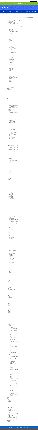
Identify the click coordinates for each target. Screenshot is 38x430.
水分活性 (9, 303)
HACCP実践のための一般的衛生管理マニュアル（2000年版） (13, 151)
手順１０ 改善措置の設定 (12, 137)
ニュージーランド (10, 407)
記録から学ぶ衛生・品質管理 (11, 109)
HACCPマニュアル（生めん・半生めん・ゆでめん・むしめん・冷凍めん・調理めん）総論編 (14, 359)
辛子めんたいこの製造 (11, 39)
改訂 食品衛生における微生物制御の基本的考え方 (13, 235)
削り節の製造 (10, 40)
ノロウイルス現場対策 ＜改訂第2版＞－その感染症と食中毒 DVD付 (13, 258)
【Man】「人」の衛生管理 (12, 121)
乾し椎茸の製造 (11, 71)
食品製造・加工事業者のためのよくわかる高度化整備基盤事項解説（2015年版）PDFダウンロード (13, 148)
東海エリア (10, 170)
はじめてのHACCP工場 (11, 238)
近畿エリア (10, 172)
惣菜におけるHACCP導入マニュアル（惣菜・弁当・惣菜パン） (14, 377)
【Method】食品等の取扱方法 (12, 122)
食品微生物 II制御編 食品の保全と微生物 (13, 233)
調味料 (10, 325)
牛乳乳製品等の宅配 (11, 87)
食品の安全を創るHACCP (12, 229)
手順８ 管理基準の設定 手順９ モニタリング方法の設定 (13, 136)
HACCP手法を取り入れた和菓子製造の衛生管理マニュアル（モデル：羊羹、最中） (14, 369)
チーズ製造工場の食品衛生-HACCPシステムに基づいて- (14, 348)
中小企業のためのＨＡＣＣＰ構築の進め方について (13, 414)
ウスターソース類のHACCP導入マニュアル (14, 332)
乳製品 (10, 345)
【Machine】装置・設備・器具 (12, 119)
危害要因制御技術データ (12, 198)
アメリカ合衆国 (10, 400)
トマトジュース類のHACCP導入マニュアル (14, 392)
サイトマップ (24, 427)
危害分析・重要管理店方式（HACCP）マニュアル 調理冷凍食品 (14, 384)
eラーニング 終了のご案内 (10, 90)
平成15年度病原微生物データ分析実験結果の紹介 (13, 220)
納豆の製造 (10, 63)
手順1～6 (10, 411)
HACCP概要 (9, 110)
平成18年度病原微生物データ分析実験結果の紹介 (13, 225)
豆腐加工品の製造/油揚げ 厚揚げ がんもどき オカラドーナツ (13, 61)
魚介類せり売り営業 (11, 76)
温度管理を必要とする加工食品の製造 (13, 77)
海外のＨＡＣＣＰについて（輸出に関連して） (13, 419)
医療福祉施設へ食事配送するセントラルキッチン (13, 79)
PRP (8, 281)
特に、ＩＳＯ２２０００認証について (13, 416)
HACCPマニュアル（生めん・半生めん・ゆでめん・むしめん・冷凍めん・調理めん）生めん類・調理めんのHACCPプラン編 (14, 356)
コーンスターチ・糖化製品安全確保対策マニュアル (14, 390)
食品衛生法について (11, 158)
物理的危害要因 (11, 194)
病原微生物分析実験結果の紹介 (11, 218)
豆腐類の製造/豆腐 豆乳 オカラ (12, 59)
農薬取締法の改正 (13, 192)
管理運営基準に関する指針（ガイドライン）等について (13, 269)
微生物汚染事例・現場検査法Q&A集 (13, 262)
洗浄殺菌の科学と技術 (11, 255)
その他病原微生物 (10, 297)
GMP (9, 279)
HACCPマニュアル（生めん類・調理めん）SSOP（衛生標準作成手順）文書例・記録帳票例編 (14, 362)
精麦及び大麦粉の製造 (11, 47)
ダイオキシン (9, 310)
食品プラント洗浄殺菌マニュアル (13, 256)
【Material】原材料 (11, 120)
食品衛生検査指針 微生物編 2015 (13, 259)
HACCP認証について (10, 415)
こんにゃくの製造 (11, 68)
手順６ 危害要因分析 (11, 133)
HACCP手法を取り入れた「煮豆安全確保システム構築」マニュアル (14, 378)
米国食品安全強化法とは (12, 266)
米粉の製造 (10, 46)
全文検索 (8, 397)
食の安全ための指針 (11, 427)
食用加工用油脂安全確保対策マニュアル (14, 388)
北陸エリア (10, 171)
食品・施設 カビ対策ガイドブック (13, 253)
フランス (9, 402)
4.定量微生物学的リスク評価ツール (13, 216)
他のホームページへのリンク (10, 420)
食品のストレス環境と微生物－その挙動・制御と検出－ (13, 250)
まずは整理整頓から (11, 113)
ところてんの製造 (11, 69)
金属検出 (9, 290)
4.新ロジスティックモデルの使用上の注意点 (13, 205)
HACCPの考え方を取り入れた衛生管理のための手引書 (13, 33)
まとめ (10, 217)
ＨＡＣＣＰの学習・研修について (12, 417)
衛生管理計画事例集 (10, 21)
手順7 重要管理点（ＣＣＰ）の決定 (13, 134)
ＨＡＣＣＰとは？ (10, 409)
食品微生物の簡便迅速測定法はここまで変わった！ (13, 261)
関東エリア (10, 169)
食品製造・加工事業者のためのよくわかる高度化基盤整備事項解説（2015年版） (13, 145)
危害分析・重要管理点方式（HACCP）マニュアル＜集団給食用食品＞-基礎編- (14, 381)
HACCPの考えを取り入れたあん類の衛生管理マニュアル (14, 371)
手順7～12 (10, 412)
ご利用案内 (8, 421)
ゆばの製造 (10, 58)
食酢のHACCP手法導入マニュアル (14, 344)
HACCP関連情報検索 (10, 196)
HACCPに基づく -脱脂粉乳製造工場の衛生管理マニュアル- (14, 346)
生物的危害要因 (11, 193)
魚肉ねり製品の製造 (11, 38)
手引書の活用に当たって (10, 88)
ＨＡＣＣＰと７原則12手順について (12, 410)
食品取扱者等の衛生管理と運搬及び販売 (13, 105)
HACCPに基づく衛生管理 (12, 106)
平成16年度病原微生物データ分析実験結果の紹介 (13, 221)
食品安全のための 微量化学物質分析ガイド (13, 245)
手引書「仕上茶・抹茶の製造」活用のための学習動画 (13, 23)
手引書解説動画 (9, 89)
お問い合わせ (28, 427)
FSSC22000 (9, 178)
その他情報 (9, 272)
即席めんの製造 (11, 57)
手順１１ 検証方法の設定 (12, 138)
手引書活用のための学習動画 (11, 22)
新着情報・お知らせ (21, 20)
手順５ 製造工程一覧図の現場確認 (13, 132)
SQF (8, 180)
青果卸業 (10, 80)
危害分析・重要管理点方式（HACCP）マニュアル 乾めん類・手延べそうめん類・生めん (14, 364)
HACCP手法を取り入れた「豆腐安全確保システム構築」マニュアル (14, 394)
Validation (9, 287)
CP (8, 282)
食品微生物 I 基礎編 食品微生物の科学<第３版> (13, 232)
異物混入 (11, 195)
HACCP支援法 (10, 159)
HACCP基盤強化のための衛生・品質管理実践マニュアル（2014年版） (13, 149)
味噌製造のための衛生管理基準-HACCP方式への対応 (13, 328)
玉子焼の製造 (10, 62)
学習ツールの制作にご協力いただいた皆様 (13, 108)
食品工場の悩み (11, 111)
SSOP (9, 280)
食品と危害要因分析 (11, 197)
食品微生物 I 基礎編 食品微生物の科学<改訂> (13, 271)
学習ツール (8, 98)
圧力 (8, 304)
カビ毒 (10, 185)
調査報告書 (10, 323)
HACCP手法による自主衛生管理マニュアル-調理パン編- (14, 374)
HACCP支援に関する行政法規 (13, 160)
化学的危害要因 (11, 184)
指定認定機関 (11, 161)
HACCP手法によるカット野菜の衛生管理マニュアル (14, 385)
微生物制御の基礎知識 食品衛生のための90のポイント (13, 242)
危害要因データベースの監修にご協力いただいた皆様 (13, 209)
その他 (10, 387)
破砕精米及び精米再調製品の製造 (13, 48)
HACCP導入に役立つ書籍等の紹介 (12, 228)
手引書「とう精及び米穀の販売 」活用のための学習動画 (13, 27)
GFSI (9, 179)
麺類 (9, 354)
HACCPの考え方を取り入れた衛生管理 (11, 20)
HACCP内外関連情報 (11, 199)
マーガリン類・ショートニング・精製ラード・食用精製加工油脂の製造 (13, 52)
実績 (10, 162)
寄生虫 (9, 295)
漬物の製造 (10, 41)
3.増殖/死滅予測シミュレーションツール (13, 215)
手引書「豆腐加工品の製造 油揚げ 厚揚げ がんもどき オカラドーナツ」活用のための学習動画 (13, 30)
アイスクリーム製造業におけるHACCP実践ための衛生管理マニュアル (14, 352)
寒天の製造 (10, 70)
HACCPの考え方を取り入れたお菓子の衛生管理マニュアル (14, 367)
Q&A (7, 408)
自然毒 (9, 313)
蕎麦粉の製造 (10, 49)
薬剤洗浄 (9, 305)
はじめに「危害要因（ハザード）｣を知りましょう (13, 101)
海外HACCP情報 (9, 398)
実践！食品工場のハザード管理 (12, 239)
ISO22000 (9, 177)
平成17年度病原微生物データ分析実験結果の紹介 (13, 223)
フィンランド (9, 401)
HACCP (9, 274)
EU (8, 399)
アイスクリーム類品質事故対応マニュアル (14, 350)
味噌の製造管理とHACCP (13, 327)
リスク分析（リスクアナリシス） (12, 289)
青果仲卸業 (10, 81)
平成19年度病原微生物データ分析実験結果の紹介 (13, 227)
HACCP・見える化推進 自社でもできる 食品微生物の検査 (13, 237)
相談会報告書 (21, 26)
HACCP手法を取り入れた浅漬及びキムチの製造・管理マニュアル (14, 395)
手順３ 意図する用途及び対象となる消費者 (13, 129)
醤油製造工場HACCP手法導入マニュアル (14, 336)
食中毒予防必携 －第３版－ (12, 254)
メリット (11, 163)
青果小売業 (10, 82)
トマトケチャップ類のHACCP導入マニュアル (14, 339)
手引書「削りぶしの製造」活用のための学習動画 (13, 31)
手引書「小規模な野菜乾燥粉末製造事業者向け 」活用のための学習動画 (13, 25)
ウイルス (9, 296)
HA (8, 288)
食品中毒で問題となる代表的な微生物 (13, 112)
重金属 (9, 311)
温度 (8, 302)
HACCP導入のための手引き (11, 324)
